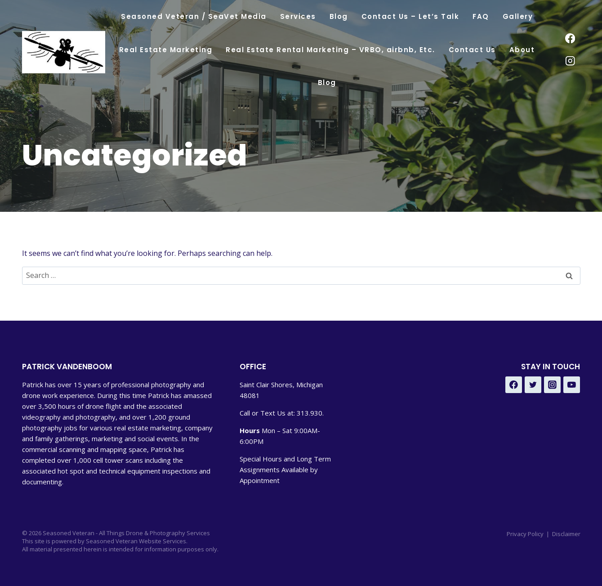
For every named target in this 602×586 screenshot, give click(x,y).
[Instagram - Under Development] (552, 385)
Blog (339, 16)
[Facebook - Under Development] (513, 385)
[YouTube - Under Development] (571, 385)
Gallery (518, 16)
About (522, 49)
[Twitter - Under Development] (533, 385)
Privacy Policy (525, 534)
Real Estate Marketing (166, 49)
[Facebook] (570, 38)
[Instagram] (570, 61)
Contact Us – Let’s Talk (410, 16)
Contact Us (472, 49)
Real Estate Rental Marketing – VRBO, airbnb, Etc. (330, 49)
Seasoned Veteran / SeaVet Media (194, 16)
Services (298, 16)
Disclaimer (566, 534)
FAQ (481, 16)
